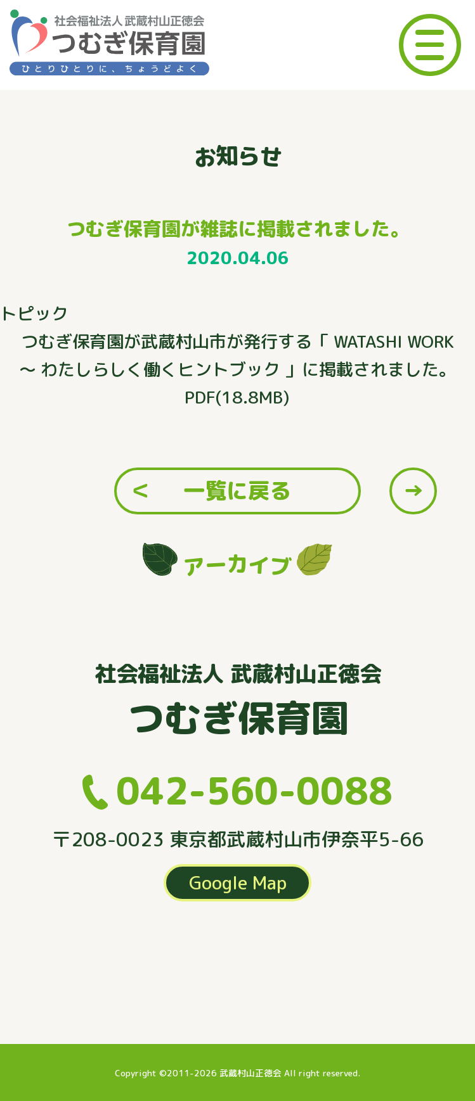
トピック (34, 314)
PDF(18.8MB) (237, 397)
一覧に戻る (237, 490)
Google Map (238, 882)
